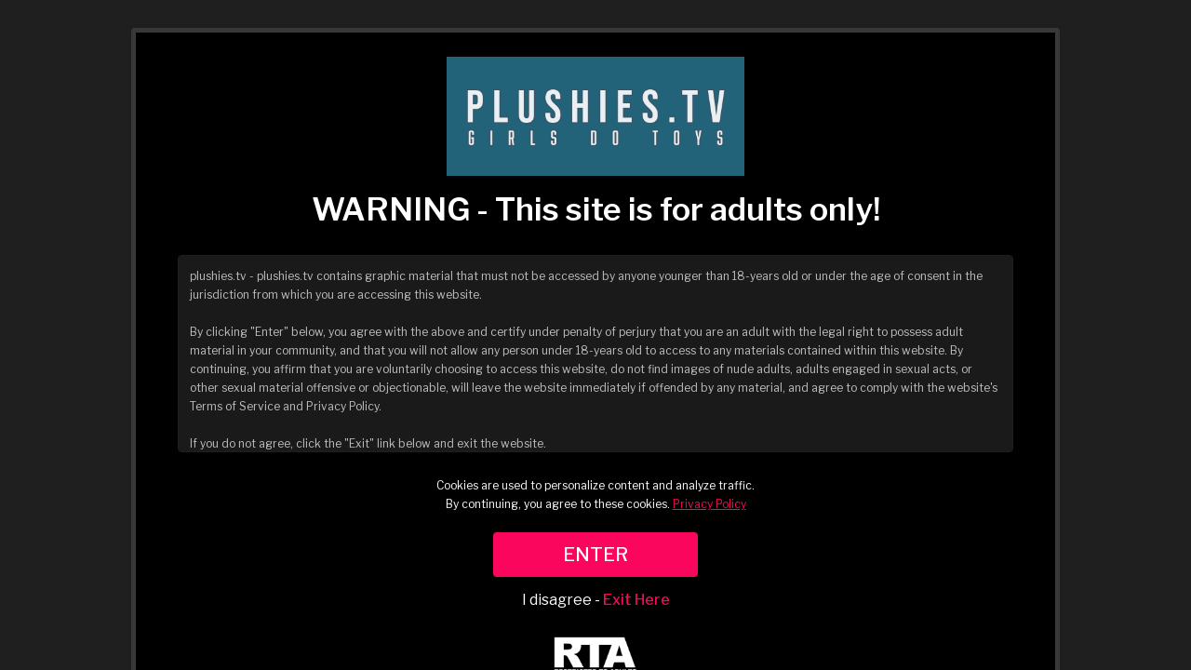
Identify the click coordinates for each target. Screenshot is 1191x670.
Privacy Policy (709, 504)
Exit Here (636, 600)
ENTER (595, 554)
